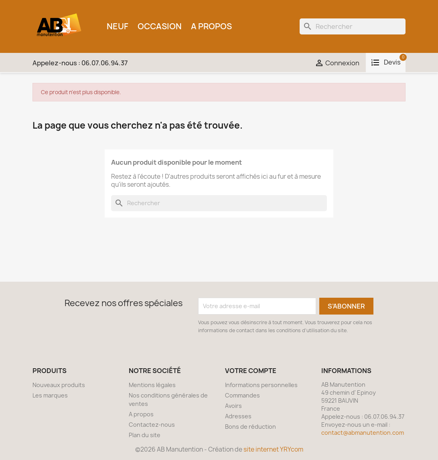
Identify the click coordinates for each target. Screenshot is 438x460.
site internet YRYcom (273, 449)
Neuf (117, 26)
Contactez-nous (152, 424)
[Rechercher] (353, 26)
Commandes (242, 395)
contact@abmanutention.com (362, 432)
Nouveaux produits (58, 385)
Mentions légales (152, 385)
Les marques (50, 395)
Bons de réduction (250, 426)
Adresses (238, 416)
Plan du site (144, 435)
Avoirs (233, 406)
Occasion (160, 26)
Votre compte (250, 370)
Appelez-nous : (80, 63)
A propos (211, 26)
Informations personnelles (261, 385)
